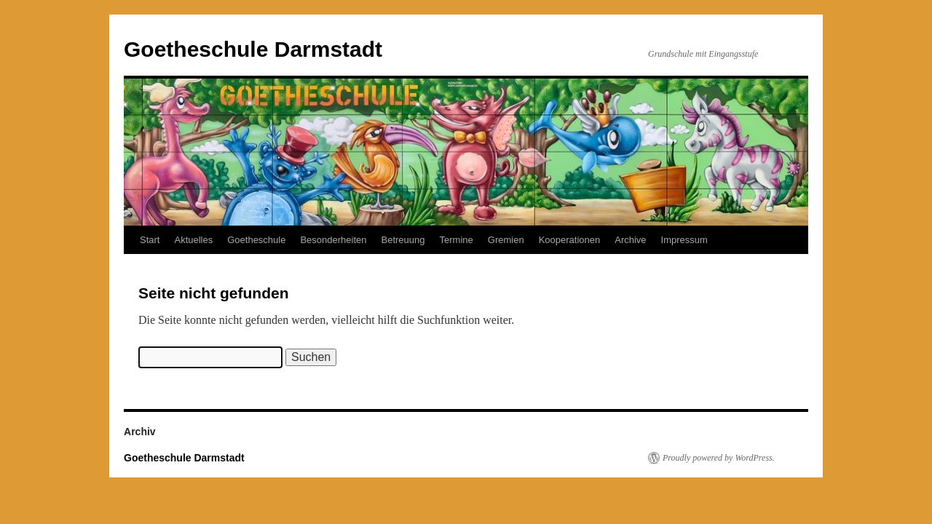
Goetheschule (256, 239)
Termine (456, 239)
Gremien (506, 239)
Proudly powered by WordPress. (719, 458)
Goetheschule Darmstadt (253, 49)
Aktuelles (193, 239)
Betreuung (403, 239)
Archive (630, 239)
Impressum (684, 239)
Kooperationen (570, 239)
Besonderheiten (333, 239)
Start (149, 239)
